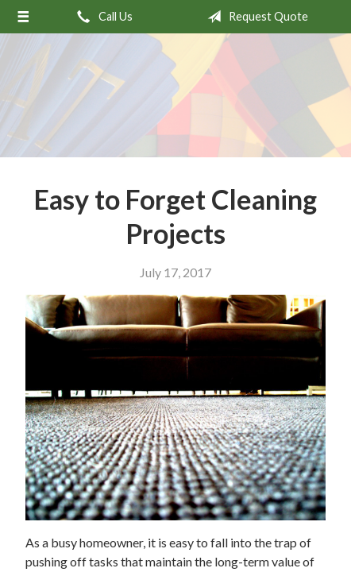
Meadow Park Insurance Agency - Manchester (175, 95)
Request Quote (254, 16)
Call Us (102, 16)
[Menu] (23, 16)
